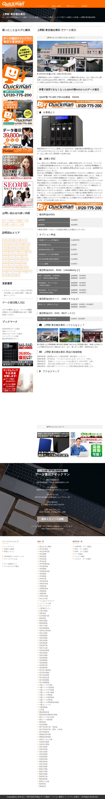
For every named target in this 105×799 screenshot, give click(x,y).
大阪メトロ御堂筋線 (46, 697)
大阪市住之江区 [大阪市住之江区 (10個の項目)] (22, 251)
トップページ (41, 6)
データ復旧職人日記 (13, 301)
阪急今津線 (43, 769)
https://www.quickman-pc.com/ (52, 529)
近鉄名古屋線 (44, 744)
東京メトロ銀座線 (45, 719)
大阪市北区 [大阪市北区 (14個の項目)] (29, 251)
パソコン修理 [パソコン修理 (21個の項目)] (10, 224)
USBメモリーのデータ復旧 (12, 333)
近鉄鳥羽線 (43, 759)
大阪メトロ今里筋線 (46, 687)
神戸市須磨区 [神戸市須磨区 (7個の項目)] (5, 274)
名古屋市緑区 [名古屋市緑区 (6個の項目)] (26, 247)
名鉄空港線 (43, 653)
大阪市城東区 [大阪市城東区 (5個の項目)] (5, 255)
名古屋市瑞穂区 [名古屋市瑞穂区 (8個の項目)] (19, 247)
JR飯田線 (42, 593)
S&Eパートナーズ (8, 330)
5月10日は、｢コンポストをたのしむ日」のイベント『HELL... (69, 359)
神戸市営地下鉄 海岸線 (48, 727)
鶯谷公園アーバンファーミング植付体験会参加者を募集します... (71, 366)
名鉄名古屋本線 (45, 630)
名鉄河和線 (43, 640)
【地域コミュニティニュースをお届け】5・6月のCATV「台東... (70, 361)
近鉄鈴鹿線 (43, 756)
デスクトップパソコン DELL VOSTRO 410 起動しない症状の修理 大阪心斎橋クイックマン (18, 292)
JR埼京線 (42, 561)
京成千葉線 (43, 611)
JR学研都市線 (44, 564)
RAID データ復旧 (81, 551)
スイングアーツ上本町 (10, 335)
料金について (71, 6)
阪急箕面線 (43, 779)
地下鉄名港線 (44, 675)
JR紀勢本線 (43, 581)
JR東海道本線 (44, 571)
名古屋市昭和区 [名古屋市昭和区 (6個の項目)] (20, 243)
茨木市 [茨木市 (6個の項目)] (10, 274)
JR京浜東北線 (44, 551)
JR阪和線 (42, 591)
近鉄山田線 (43, 752)
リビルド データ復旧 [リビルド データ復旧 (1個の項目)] (19, 224)
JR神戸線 (42, 579)
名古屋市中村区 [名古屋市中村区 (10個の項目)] (24, 239)
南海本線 (42, 618)
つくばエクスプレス (46, 601)
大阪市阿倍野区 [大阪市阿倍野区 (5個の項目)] (6, 266)
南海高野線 (43, 623)
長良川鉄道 (43, 764)
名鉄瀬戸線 (43, 645)
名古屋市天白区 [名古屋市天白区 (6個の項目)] (13, 243)
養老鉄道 (42, 786)
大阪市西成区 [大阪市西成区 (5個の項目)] (17, 262)
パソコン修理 (79, 556)
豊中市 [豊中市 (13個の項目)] (18, 274)
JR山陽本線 (43, 566)
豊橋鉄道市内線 (45, 734)
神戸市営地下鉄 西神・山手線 (50, 729)
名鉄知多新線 (44, 650)
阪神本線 (42, 784)
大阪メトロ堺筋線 (45, 695)
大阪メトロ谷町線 (45, 700)
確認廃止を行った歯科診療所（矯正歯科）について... (66, 356)
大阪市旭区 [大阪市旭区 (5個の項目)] (25, 255)
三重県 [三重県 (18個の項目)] (4, 239)
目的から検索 (9, 549)
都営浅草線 (43, 761)
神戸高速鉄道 (44, 732)
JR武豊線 (42, 576)
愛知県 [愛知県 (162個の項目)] (19, 266)
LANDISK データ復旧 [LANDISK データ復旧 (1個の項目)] (7, 220)
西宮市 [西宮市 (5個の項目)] (14, 274)
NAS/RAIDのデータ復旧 (11, 328)
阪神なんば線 (44, 781)
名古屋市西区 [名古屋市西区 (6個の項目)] (5, 251)
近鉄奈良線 (43, 749)
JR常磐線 (42, 569)
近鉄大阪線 (43, 747)
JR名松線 (42, 559)
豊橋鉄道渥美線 (45, 737)
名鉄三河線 (43, 625)
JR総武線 (42, 586)
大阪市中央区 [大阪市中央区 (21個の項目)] (15, 251)
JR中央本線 (43, 549)
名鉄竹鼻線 (43, 655)
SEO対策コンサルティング (14, 556)
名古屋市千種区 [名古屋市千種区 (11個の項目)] (6, 243)
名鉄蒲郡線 (43, 660)
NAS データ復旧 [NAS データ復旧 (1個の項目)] (16, 220)
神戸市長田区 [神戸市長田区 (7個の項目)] (29, 270)
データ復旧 (69, 30)
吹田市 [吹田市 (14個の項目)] (10, 251)
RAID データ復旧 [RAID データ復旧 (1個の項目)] (24, 220)
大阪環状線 (43, 707)
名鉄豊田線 (43, 668)
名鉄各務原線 (44, 628)
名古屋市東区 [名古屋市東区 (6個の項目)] (26, 243)
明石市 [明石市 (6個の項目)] (23, 266)
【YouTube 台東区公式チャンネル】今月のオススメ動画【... (69, 364)
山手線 (41, 710)
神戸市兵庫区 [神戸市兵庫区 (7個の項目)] (16, 270)
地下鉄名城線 (44, 672)
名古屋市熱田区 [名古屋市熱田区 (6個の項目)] (12, 247)
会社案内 (84, 6)
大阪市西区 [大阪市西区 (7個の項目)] (11, 262)
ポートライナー (45, 606)
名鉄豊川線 (43, 665)
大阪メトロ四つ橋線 (46, 692)
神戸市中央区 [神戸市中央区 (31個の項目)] (9, 270)
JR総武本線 (43, 583)
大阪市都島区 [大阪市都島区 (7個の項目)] (23, 262)
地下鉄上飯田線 (45, 670)
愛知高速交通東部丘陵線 (48, 714)
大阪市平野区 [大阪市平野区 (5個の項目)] (18, 255)
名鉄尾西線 (43, 635)
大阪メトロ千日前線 (46, 690)
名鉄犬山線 (43, 648)
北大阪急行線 (44, 616)
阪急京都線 (43, 766)
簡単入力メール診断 (52, 519)
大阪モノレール (45, 705)
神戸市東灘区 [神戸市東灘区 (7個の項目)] (22, 270)
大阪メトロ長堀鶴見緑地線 (49, 702)
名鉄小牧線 (43, 633)
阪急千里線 (43, 771)
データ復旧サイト (10, 564)
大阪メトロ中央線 (45, 685)
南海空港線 (43, 621)
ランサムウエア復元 (11, 566)
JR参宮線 (42, 556)
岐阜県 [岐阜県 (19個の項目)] (15, 266)
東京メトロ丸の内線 (46, 717)
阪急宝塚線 (43, 774)
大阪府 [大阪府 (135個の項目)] (11, 266)
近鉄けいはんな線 (45, 739)
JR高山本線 (43, 596)
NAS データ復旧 (81, 549)
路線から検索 (56, 6)
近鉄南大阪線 (44, 742)
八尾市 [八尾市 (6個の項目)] (8, 239)
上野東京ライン (45, 608)
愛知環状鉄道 (44, 712)
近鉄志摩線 (43, 754)
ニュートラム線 (45, 603)
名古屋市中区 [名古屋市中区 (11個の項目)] (17, 239)
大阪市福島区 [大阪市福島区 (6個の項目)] (5, 262)
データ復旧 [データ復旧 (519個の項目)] (5, 224)
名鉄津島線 (43, 643)
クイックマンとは (10, 559)
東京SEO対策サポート (10, 338)
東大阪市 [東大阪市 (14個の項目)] (4, 270)
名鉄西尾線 (43, 663)
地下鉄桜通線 (44, 680)
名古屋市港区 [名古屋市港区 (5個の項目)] (5, 247)
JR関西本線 (43, 588)
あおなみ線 (43, 598)
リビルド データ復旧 (82, 559)
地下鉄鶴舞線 (44, 682)
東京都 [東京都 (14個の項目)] (27, 266)
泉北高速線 (43, 724)
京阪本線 (42, 613)
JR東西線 (42, 574)
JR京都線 (42, 554)
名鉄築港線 (43, 658)
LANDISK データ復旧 (82, 546)
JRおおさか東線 (45, 546)
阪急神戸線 (43, 776)
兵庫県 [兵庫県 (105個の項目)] (12, 239)
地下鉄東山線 (44, 677)
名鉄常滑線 (43, 638)
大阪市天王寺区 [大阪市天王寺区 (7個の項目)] (12, 255)
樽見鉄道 (42, 722)
